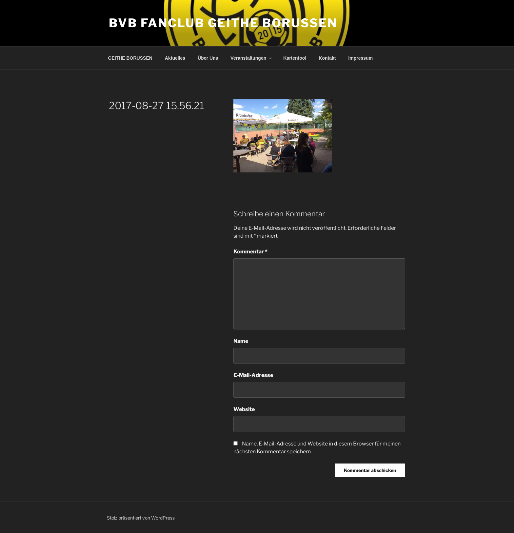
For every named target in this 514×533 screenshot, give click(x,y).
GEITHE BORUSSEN (130, 58)
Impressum (360, 58)
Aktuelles (175, 58)
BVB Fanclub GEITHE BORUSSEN (223, 23)
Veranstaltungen (251, 58)
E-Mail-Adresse (253, 375)
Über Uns (208, 58)
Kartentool (294, 58)
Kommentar (250, 251)
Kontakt (327, 58)
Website (244, 409)
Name (240, 341)
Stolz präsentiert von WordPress (141, 518)
